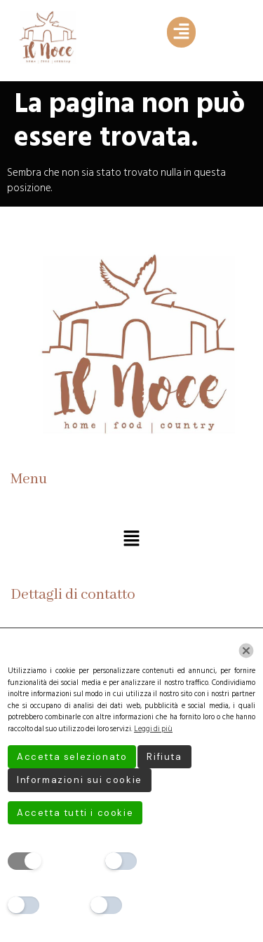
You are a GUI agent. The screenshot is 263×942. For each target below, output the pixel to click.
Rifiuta (164, 757)
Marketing (152, 904)
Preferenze (168, 860)
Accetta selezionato (72, 757)
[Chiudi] (246, 651)
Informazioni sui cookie (79, 780)
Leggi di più (153, 729)
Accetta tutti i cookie (75, 813)
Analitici (64, 904)
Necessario (71, 860)
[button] (181, 32)
